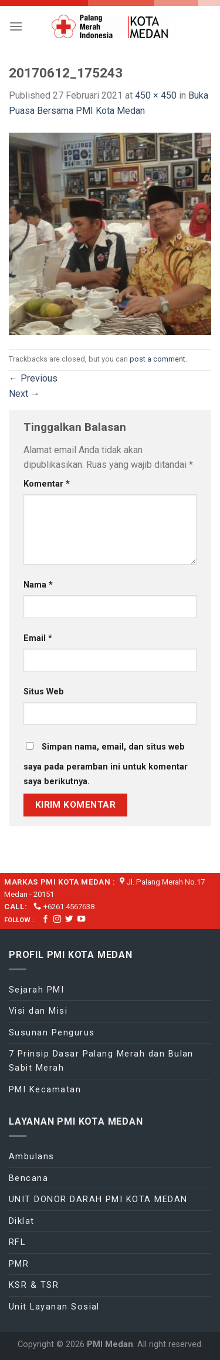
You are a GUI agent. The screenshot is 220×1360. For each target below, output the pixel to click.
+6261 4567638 (68, 906)
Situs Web (43, 692)
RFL (17, 1242)
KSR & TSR (34, 1285)
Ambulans (32, 1156)
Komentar (46, 484)
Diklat (22, 1221)
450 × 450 (156, 95)
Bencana (28, 1178)
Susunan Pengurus (52, 1032)
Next (24, 393)
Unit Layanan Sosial (54, 1306)
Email (37, 638)
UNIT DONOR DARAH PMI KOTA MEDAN (98, 1199)
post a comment (157, 359)
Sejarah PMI (36, 989)
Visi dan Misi (38, 1010)
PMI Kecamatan (45, 1089)
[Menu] (16, 26)
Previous (33, 378)
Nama (38, 585)
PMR (19, 1263)
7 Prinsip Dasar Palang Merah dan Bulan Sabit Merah (101, 1060)
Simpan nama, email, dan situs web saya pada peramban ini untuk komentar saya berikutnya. (105, 764)
